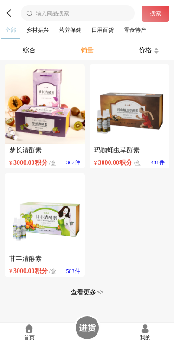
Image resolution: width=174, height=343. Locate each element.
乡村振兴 (37, 30)
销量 (87, 50)
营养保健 (70, 30)
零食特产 (135, 30)
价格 (149, 50)
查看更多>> (87, 292)
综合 (29, 50)
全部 (10, 30)
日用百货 (102, 30)
